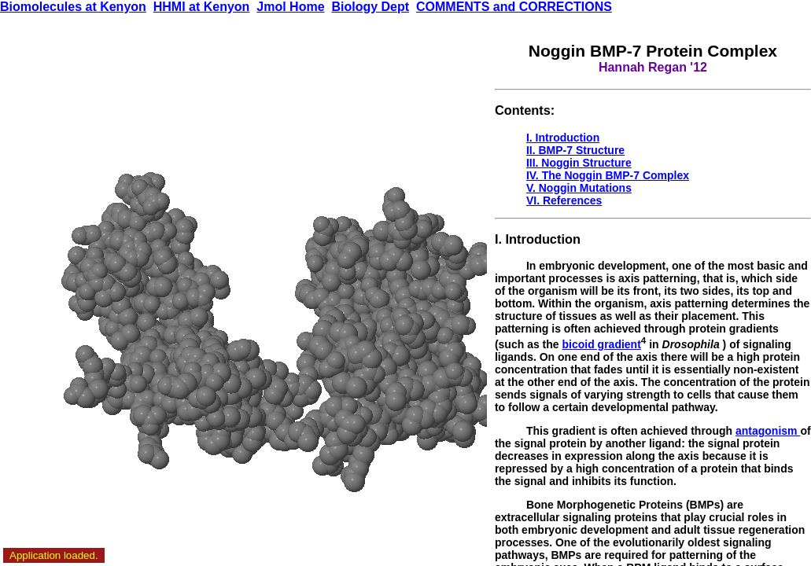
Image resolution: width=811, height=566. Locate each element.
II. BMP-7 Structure (575, 150)
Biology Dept (370, 6)
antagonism (767, 430)
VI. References (564, 200)
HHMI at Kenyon (201, 6)
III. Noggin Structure (579, 162)
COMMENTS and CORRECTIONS (514, 6)
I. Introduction (562, 137)
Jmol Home (290, 6)
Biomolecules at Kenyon (73, 6)
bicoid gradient (601, 344)
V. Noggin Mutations (579, 188)
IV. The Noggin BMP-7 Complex (607, 175)
